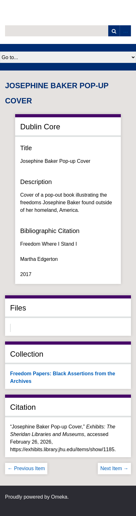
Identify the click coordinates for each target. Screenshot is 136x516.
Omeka (59, 497)
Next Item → (114, 468)
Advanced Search (125, 30)
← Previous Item (26, 468)
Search (114, 30)
